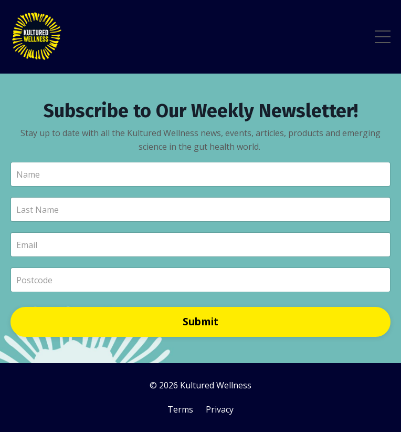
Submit (201, 321)
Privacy (220, 409)
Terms (180, 409)
